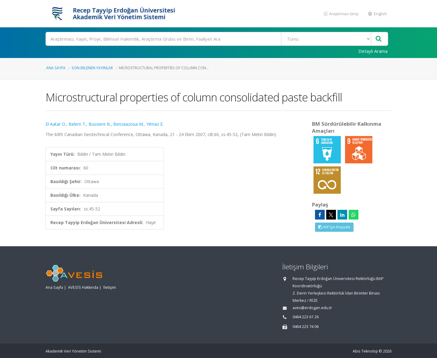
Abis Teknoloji (365, 351)
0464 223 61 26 (306, 316)
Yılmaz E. (155, 124)
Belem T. (77, 124)
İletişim (109, 287)
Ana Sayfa (56, 67)
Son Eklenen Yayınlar (92, 67)
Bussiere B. (100, 124)
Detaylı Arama (373, 51)
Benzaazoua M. (128, 124)
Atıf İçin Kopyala (334, 227)
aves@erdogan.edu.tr (312, 307)
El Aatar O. (56, 124)
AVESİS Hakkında (83, 287)
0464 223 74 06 (306, 326)
